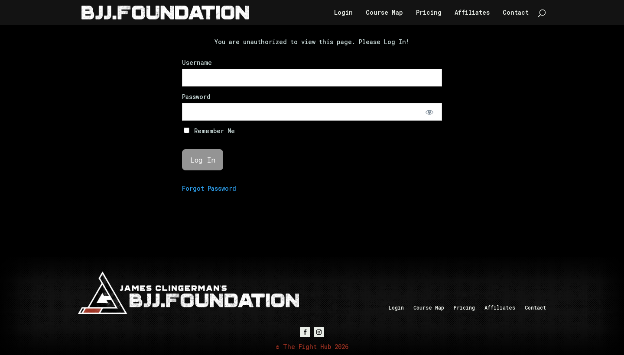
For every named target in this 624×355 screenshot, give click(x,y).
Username (197, 62)
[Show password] (429, 112)
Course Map (384, 13)
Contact (516, 13)
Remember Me (209, 131)
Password (196, 97)
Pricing (429, 13)
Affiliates (472, 13)
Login (343, 13)
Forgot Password (209, 188)
